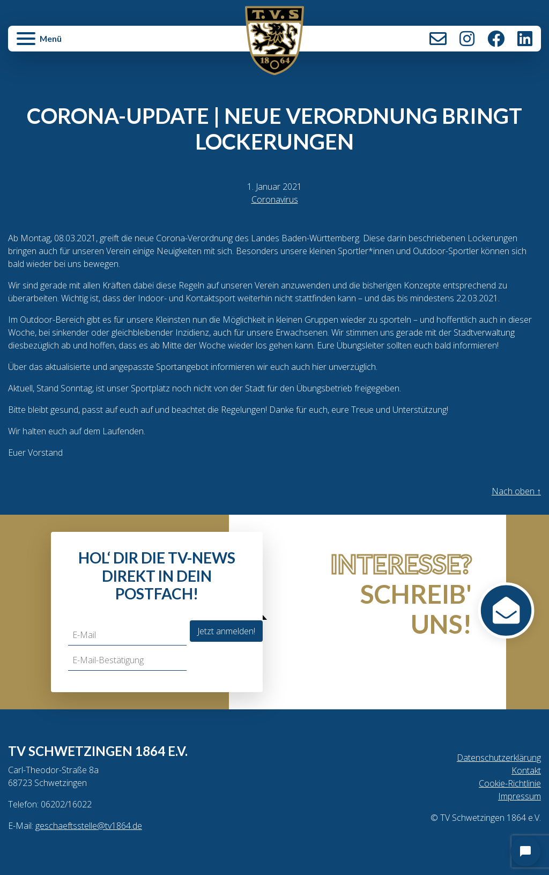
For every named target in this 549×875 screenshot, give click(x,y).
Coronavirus (274, 199)
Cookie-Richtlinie (510, 783)
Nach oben (516, 491)
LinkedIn (524, 38)
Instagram (466, 38)
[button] (97, 44)
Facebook (496, 38)
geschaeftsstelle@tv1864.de (88, 826)
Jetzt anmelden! (226, 631)
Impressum (519, 796)
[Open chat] (525, 851)
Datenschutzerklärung (499, 757)
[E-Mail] (127, 635)
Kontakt (438, 38)
